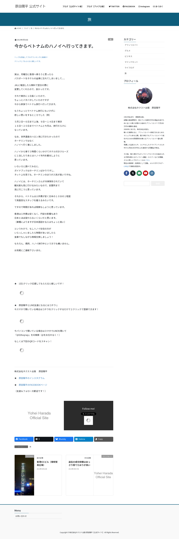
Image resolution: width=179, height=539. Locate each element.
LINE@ (126, 166)
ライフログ (129, 67)
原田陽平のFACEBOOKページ (33, 384)
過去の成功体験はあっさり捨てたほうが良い (79, 463)
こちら (147, 160)
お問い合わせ (21, 516)
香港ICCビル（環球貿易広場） (47, 463)
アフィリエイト (131, 45)
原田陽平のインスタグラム (32, 378)
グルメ (127, 50)
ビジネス (128, 56)
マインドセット (131, 62)
